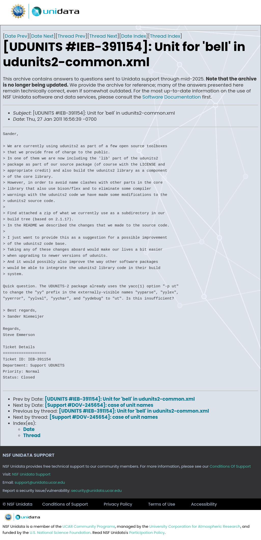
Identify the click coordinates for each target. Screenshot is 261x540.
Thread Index (165, 36)
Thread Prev (71, 36)
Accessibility (204, 504)
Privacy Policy (118, 504)
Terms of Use (161, 504)
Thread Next (103, 36)
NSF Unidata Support (31, 474)
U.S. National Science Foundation (60, 532)
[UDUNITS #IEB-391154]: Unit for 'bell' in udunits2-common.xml (120, 399)
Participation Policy (146, 532)
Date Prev (16, 36)
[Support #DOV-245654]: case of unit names (99, 405)
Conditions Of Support (230, 466)
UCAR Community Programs (89, 526)
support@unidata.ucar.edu (40, 482)
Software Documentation (171, 97)
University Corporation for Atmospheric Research (194, 526)
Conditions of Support (65, 504)
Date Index (133, 36)
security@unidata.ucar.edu (96, 490)
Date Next (42, 36)
